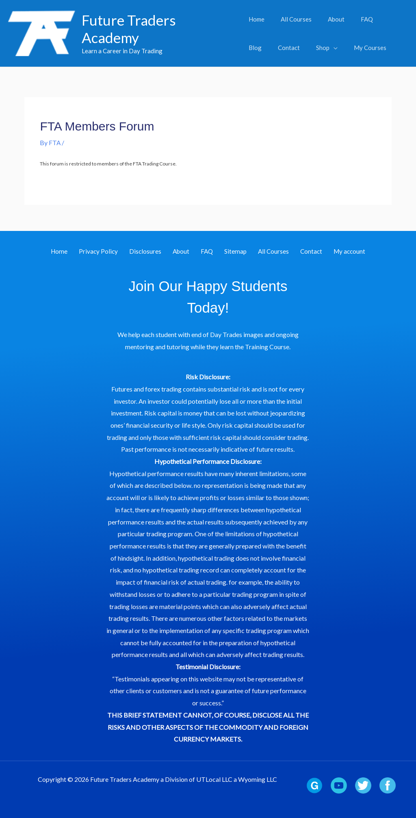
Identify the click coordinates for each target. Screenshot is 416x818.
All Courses (265, 251)
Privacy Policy (110, 251)
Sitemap (231, 251)
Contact (298, 251)
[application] (300, 47)
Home (75, 251)
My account (333, 251)
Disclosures (153, 251)
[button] (293, 47)
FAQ (206, 251)
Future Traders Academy (129, 28)
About (185, 251)
